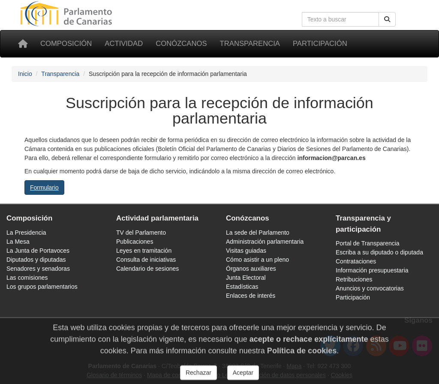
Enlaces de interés (250, 295)
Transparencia (250, 43)
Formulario (44, 187)
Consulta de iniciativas (146, 259)
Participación (320, 43)
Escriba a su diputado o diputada (379, 252)
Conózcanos (181, 43)
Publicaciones (134, 241)
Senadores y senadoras (38, 268)
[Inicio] (23, 43)
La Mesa (18, 241)
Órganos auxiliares (251, 268)
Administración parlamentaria (265, 241)
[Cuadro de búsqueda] (340, 19)
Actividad (124, 43)
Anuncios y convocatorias (370, 288)
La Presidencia (26, 232)
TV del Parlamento (141, 232)
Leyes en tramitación (143, 250)
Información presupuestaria (372, 270)
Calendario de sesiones (147, 268)
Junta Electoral (246, 277)
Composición (66, 43)
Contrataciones (356, 261)
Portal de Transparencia (368, 243)
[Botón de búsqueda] (387, 19)
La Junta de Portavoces (37, 250)
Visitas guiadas (246, 250)
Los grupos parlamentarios (42, 286)
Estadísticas (242, 286)
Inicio (25, 73)
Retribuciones (354, 279)
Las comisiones (27, 277)
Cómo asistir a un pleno (257, 259)
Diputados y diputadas (36, 259)
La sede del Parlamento (257, 232)
